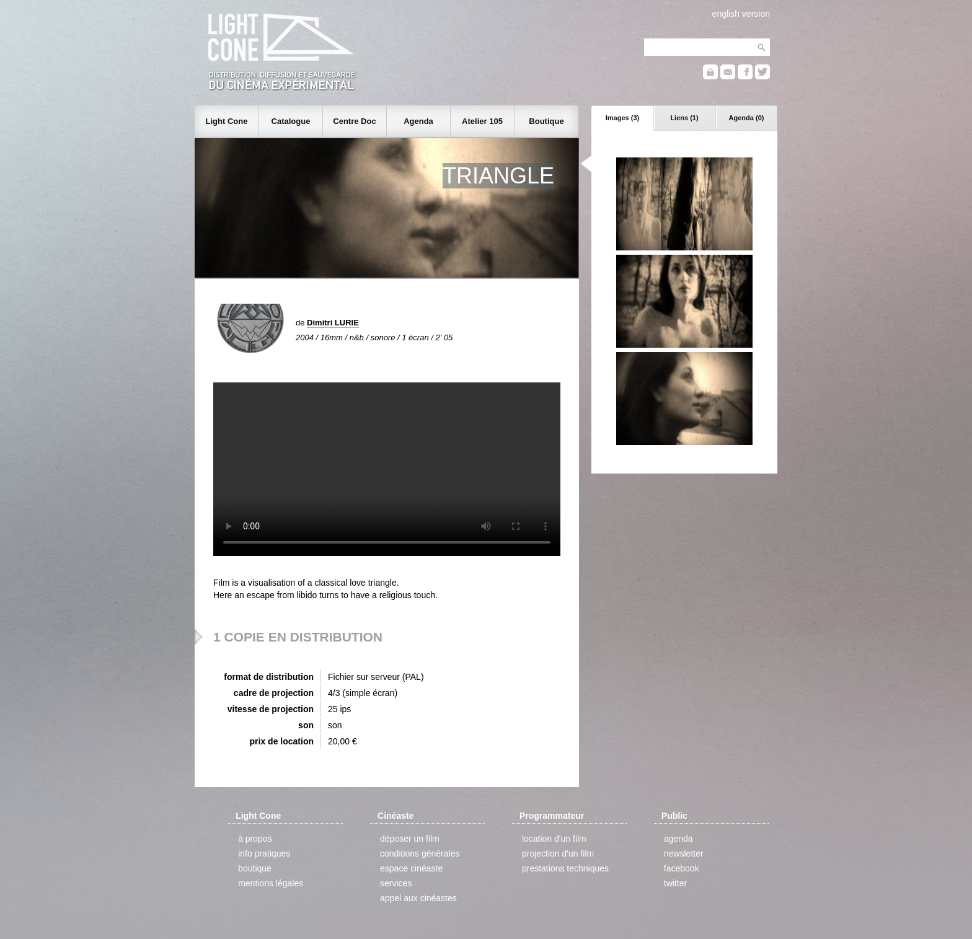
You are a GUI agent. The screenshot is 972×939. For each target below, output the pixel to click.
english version (741, 14)
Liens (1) (684, 117)
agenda (678, 839)
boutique (255, 868)
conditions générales (419, 853)
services (396, 883)
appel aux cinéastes (418, 898)
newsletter (684, 853)
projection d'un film (558, 853)
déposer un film (410, 839)
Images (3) (622, 117)
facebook (681, 868)
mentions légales (270, 883)
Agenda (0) (746, 117)
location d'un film (554, 839)
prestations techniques (565, 868)
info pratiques (264, 853)
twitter (675, 883)
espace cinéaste (411, 868)
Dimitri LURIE (333, 322)
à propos (255, 839)
